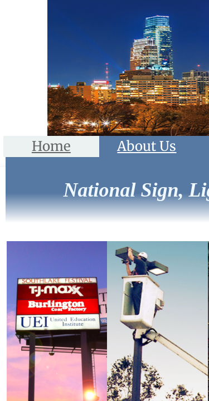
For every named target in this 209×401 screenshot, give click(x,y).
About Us (146, 146)
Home (51, 146)
